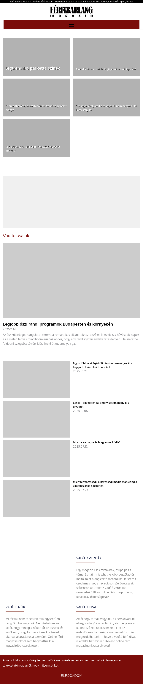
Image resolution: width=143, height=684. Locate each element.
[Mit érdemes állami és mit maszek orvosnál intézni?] (36, 138)
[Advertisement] (71, 202)
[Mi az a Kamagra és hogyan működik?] (71, 458)
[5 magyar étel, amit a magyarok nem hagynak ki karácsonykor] (106, 97)
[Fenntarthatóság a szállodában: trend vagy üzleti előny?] (36, 97)
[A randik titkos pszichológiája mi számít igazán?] (106, 57)
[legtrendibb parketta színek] (36, 57)
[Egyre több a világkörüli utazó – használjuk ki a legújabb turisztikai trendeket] (71, 379)
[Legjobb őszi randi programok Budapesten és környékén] (71, 300)
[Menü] (71, 24)
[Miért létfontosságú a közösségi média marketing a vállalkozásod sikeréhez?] (71, 498)
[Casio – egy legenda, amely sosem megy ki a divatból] (71, 419)
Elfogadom (71, 675)
